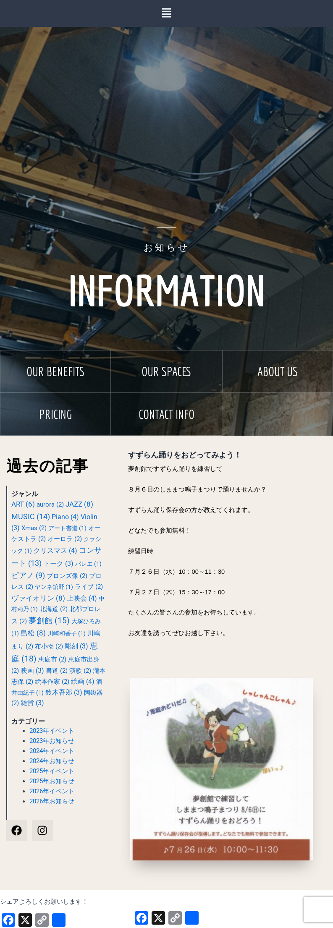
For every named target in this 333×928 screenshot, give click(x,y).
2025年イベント (51, 771)
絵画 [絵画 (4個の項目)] (82, 681)
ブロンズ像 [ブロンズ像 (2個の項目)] (67, 576)
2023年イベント (51, 731)
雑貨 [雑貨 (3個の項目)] (32, 703)
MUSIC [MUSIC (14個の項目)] (30, 516)
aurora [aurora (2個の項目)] (50, 504)
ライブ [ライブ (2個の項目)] (89, 587)
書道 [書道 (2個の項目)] (57, 670)
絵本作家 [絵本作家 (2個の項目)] (52, 681)
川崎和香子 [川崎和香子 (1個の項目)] (66, 633)
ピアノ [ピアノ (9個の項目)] (28, 575)
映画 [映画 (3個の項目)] (32, 670)
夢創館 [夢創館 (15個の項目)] (49, 620)
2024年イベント (51, 751)
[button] (55, 371)
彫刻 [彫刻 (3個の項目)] (76, 646)
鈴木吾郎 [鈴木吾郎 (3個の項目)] (63, 692)
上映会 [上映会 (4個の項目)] (82, 598)
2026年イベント (51, 791)
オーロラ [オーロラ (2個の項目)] (64, 539)
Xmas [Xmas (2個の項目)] (34, 528)
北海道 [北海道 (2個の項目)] (53, 609)
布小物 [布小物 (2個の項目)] (49, 646)
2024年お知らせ (51, 761)
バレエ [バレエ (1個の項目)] (88, 563)
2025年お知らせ (51, 781)
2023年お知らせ (51, 741)
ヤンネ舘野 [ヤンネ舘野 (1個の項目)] (54, 586)
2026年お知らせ (51, 801)
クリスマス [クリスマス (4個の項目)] (55, 550)
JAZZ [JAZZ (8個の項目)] (79, 504)
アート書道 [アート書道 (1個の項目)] (67, 528)
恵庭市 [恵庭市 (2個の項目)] (52, 659)
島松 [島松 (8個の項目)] (33, 633)
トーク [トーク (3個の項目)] (58, 563)
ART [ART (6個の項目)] (23, 504)
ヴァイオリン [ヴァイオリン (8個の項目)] (38, 598)
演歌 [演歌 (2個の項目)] (80, 670)
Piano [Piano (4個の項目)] (65, 517)
